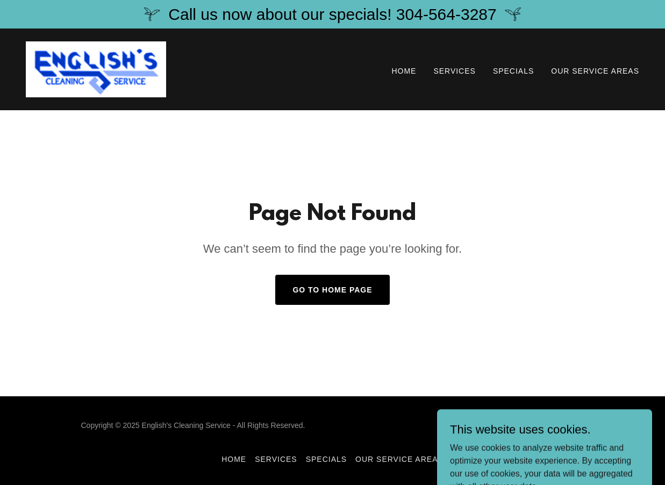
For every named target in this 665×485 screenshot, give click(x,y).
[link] (96, 68)
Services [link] (454, 71)
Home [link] (403, 71)
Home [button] (233, 459)
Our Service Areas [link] (595, 71)
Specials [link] (513, 71)
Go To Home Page (332, 290)
